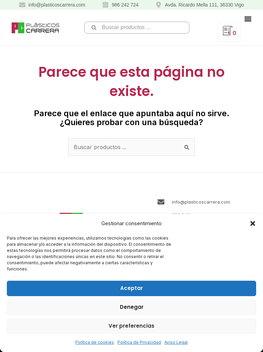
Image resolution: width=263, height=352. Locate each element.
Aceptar (131, 288)
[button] (252, 223)
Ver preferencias (131, 325)
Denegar (131, 307)
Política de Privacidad (139, 342)
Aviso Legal (176, 342)
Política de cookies (94, 342)
